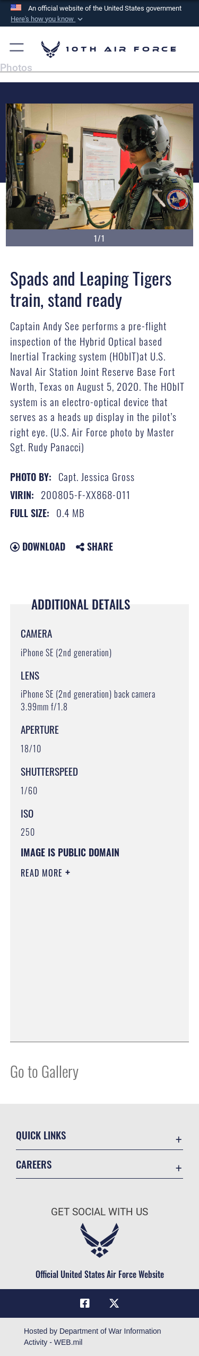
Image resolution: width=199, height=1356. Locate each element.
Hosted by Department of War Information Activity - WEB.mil (92, 1336)
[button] (48, 19)
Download (37, 546)
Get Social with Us (99, 1212)
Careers (33, 1164)
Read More (43, 872)
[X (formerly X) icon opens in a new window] (114, 1303)
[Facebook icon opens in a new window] (85, 1303)
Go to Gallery (44, 1070)
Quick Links (41, 1135)
